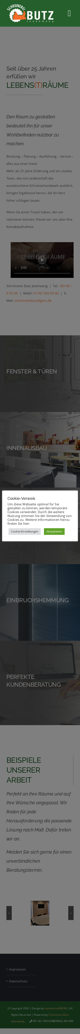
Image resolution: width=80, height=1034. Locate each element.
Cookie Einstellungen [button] (24, 531)
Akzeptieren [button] (54, 531)
